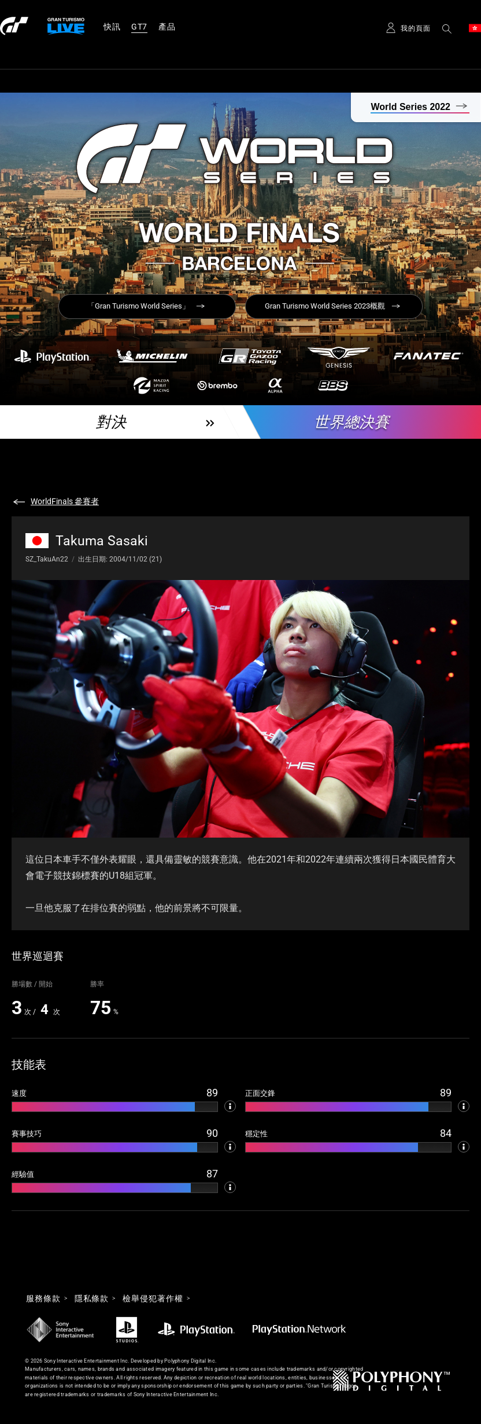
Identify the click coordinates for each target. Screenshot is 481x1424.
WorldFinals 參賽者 (65, 501)
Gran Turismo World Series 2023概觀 (325, 306)
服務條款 (43, 1298)
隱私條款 (92, 1298)
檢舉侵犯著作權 (153, 1298)
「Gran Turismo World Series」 (138, 306)
